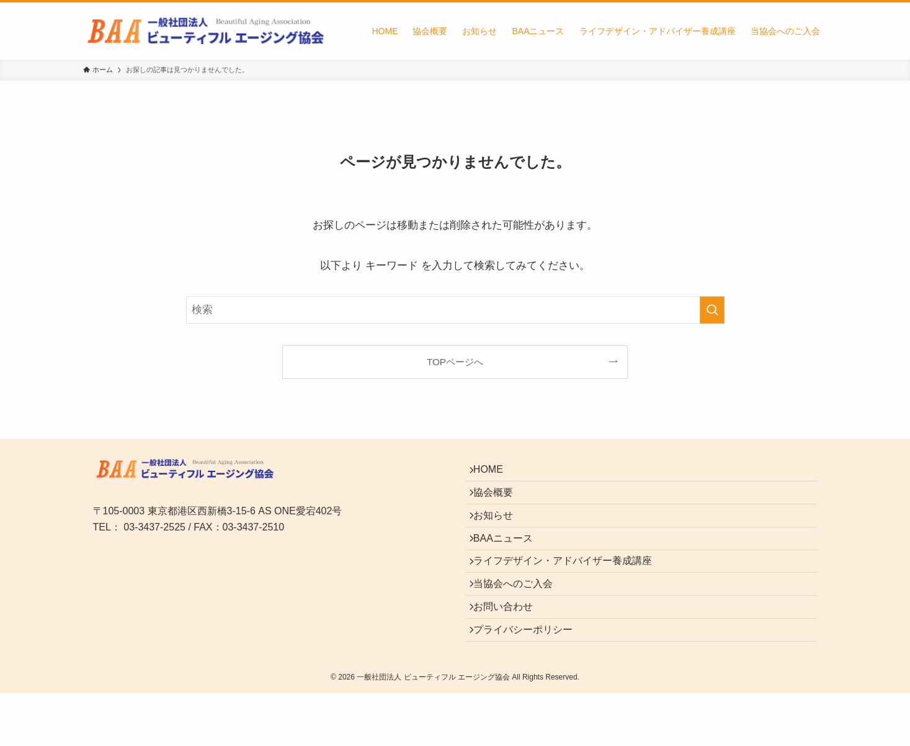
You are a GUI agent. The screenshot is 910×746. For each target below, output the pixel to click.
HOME (495, 473)
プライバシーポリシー (529, 678)
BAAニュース (510, 561)
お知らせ (500, 531)
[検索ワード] (455, 310)
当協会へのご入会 (520, 620)
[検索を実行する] (712, 310)
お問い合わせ (510, 649)
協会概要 (500, 502)
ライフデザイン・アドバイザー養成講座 (569, 590)
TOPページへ (455, 362)
